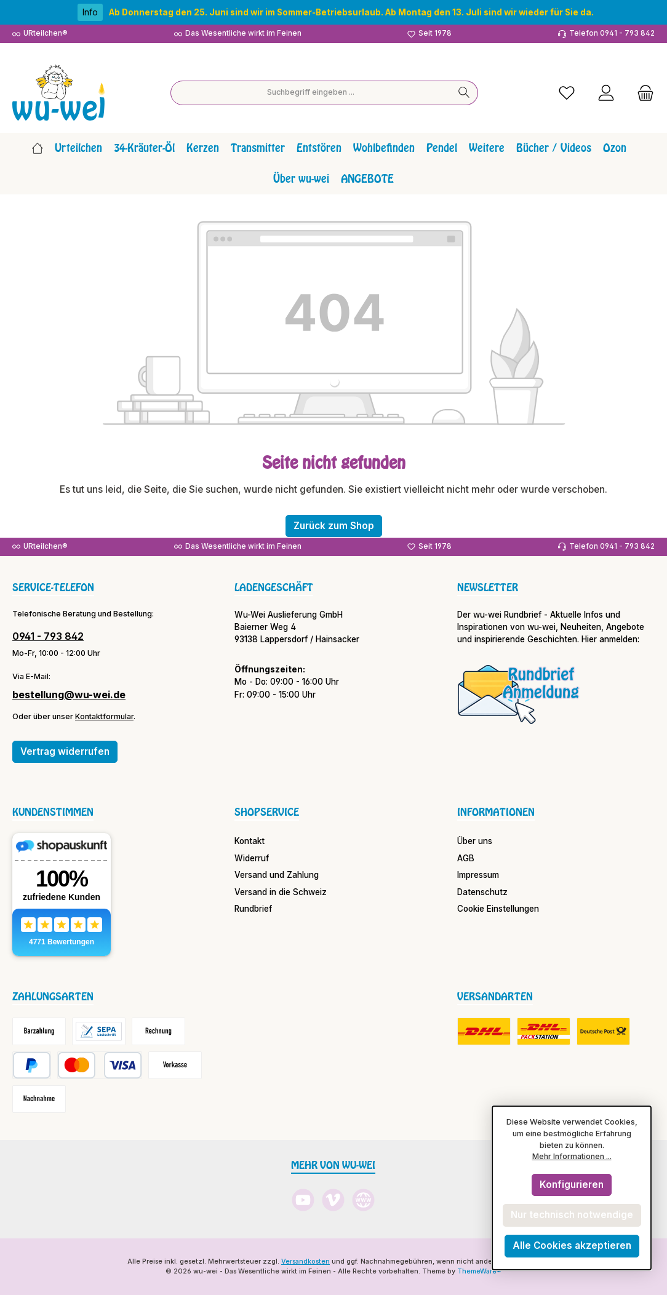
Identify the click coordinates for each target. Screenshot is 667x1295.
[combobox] (310, 93)
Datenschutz (482, 892)
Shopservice (266, 812)
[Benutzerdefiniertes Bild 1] (518, 694)
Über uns (474, 841)
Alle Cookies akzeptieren (572, 1245)
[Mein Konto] (606, 92)
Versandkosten (305, 1261)
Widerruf (251, 858)
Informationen (496, 812)
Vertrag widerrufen (65, 751)
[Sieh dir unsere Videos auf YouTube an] (303, 1200)
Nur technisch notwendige (572, 1215)
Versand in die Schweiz (280, 892)
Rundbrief (253, 909)
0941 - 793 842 (48, 636)
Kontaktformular (104, 716)
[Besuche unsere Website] (363, 1200)
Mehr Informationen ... (572, 1156)
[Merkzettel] (566, 92)
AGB (465, 858)
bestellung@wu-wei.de (69, 694)
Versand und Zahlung (276, 875)
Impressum (478, 875)
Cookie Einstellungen (498, 909)
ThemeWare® (479, 1271)
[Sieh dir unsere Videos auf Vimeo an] (333, 1200)
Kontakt (249, 841)
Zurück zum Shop (334, 526)
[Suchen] (464, 93)
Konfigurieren (572, 1184)
